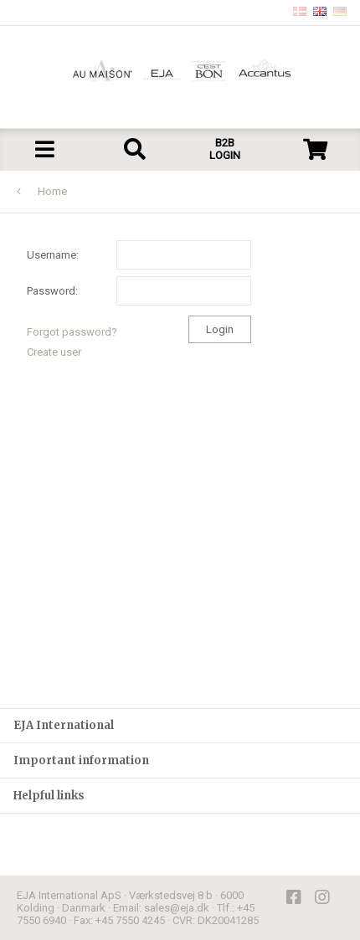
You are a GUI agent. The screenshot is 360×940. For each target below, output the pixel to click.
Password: (139, 291)
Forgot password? (72, 332)
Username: (139, 255)
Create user (54, 352)
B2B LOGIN (224, 149)
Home (52, 191)
